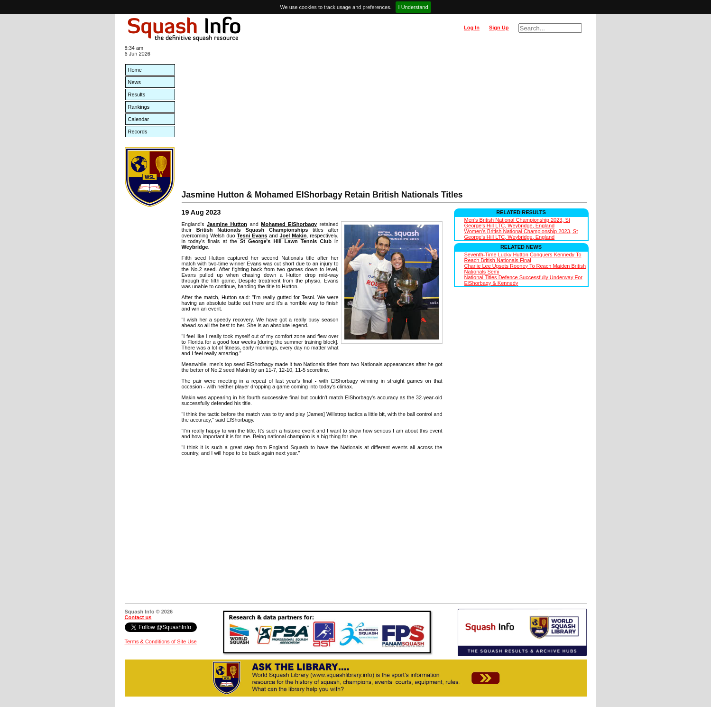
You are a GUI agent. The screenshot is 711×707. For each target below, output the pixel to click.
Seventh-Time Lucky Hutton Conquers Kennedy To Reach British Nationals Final (523, 257)
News (134, 82)
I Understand (413, 7)
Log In (472, 27)
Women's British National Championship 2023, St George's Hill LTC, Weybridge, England (521, 234)
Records (138, 131)
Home (135, 70)
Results (137, 94)
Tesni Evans (252, 235)
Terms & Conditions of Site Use (161, 641)
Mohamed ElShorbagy (289, 224)
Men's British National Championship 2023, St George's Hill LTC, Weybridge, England (517, 222)
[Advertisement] (384, 118)
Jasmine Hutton (227, 224)
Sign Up (499, 27)
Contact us (138, 617)
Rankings (139, 107)
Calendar (138, 119)
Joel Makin (292, 235)
